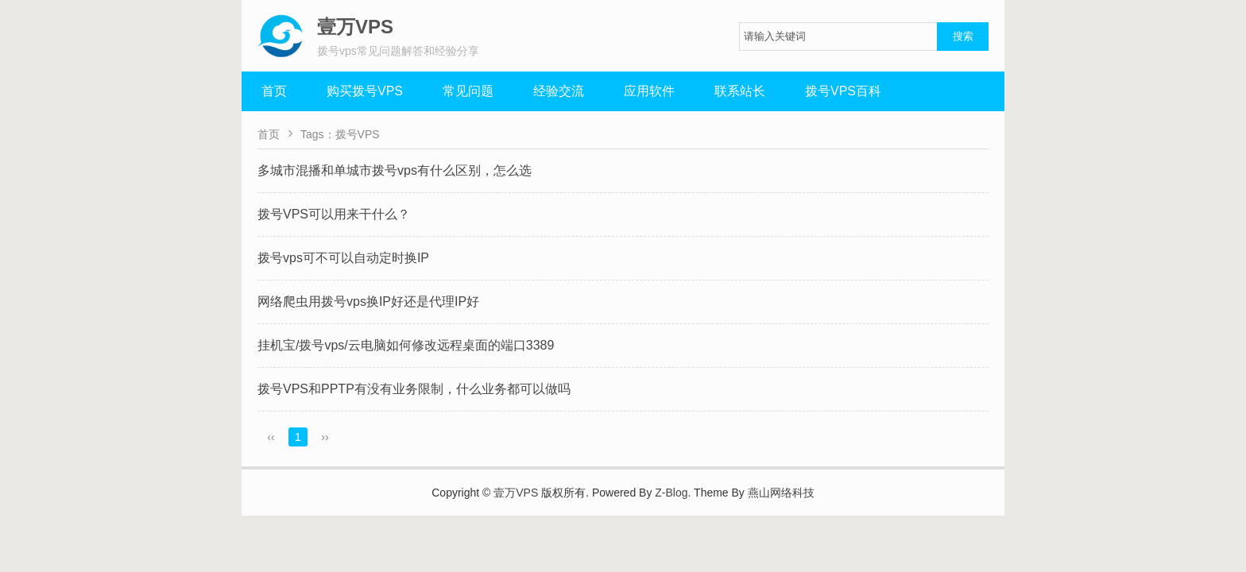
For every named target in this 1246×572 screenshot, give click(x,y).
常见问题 (468, 91)
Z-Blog (671, 492)
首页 (274, 91)
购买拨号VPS (365, 91)
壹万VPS (515, 492)
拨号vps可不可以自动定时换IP (343, 258)
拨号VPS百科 (843, 91)
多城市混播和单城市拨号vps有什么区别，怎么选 (394, 170)
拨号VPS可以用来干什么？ (333, 214)
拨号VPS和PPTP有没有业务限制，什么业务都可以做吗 (414, 389)
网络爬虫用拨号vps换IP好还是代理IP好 (368, 301)
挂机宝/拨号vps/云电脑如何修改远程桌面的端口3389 (405, 345)
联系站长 (739, 91)
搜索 (963, 36)
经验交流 (558, 91)
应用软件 (649, 91)
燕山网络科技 (781, 492)
